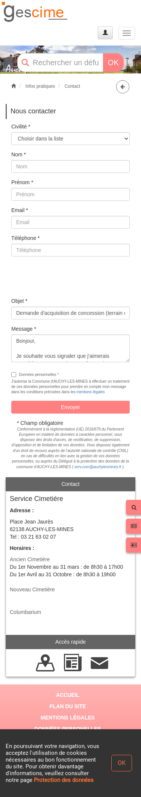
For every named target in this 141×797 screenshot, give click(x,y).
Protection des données (64, 780)
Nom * (18, 154)
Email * (19, 210)
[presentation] (68, 277)
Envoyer (70, 407)
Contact (72, 86)
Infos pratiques (40, 86)
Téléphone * (25, 238)
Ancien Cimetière (30, 559)
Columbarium (25, 612)
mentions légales (90, 392)
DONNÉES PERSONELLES (67, 729)
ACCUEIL (67, 695)
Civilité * (20, 127)
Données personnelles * (35, 374)
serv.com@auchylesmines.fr (97, 467)
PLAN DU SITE (67, 706)
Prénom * (22, 182)
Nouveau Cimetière (32, 589)
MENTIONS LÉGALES (68, 718)
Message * (23, 329)
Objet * (19, 301)
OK (113, 62)
